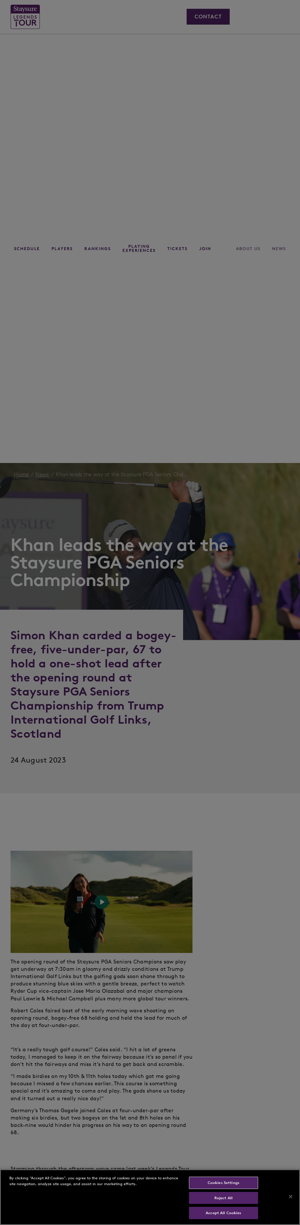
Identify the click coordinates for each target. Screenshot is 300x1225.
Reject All (223, 1197)
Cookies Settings (223, 1182)
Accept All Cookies (223, 1212)
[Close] (290, 1196)
